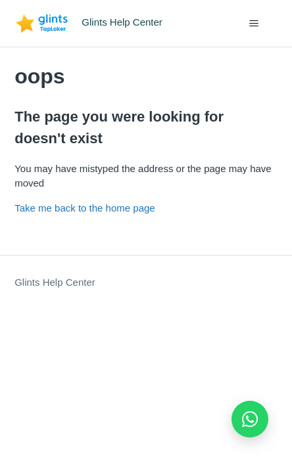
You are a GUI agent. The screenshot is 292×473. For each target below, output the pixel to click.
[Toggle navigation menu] (254, 23)
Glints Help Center (54, 282)
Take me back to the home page (84, 208)
